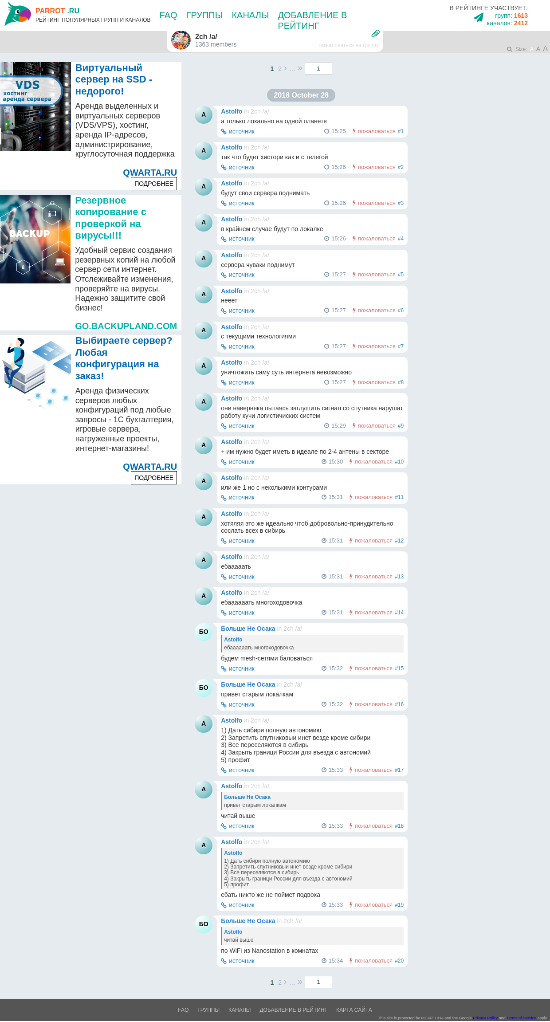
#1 (401, 131)
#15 (399, 668)
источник (242, 131)
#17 (399, 770)
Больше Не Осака (248, 628)
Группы (204, 15)
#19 (399, 905)
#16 (399, 704)
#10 (399, 462)
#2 (401, 167)
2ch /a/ (260, 111)
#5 (401, 274)
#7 (401, 346)
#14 (399, 612)
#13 (399, 577)
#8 (401, 382)
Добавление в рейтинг (293, 1010)
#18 (399, 826)
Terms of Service (521, 1018)
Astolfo (231, 111)
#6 (401, 310)
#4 (401, 239)
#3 (401, 203)
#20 (399, 961)
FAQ (168, 15)
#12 (399, 541)
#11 (399, 497)
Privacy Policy (485, 1018)
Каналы (250, 15)
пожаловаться (377, 131)
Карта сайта (354, 1010)
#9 (401, 426)
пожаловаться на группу (349, 45)
